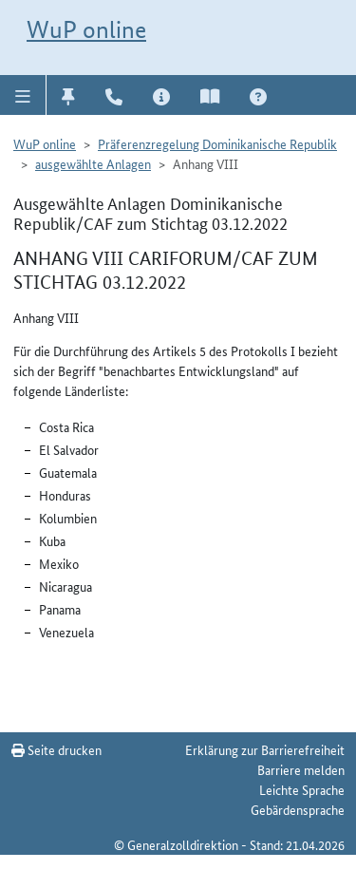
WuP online (86, 29)
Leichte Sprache (302, 789)
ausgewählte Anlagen (93, 163)
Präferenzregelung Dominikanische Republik (217, 143)
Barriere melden (301, 769)
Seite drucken (56, 749)
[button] (23, 95)
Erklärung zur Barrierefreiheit (265, 749)
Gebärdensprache (298, 809)
